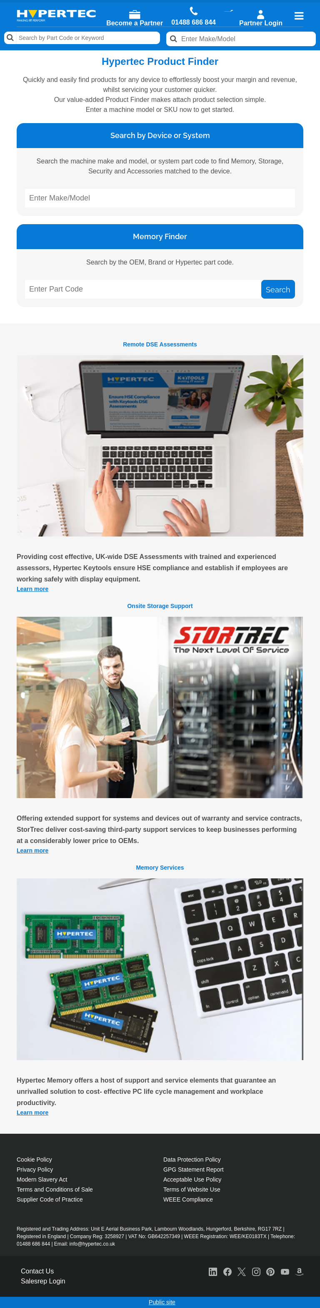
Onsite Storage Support (159, 606)
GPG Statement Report (193, 1169)
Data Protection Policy (192, 1159)
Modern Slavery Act (42, 1179)
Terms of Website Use (191, 1189)
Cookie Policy (34, 1159)
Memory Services (160, 867)
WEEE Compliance (188, 1199)
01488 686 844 (193, 22)
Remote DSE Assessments (160, 344)
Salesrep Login (43, 1281)
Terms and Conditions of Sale (55, 1189)
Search (10, 38)
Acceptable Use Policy (192, 1179)
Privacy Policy (35, 1169)
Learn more (32, 589)
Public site (162, 1302)
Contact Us (37, 1271)
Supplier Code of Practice (50, 1199)
